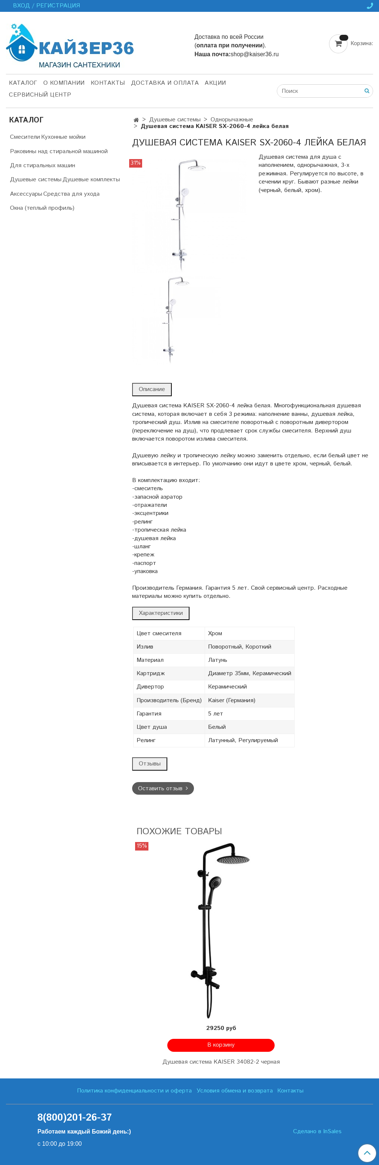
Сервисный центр (40, 95)
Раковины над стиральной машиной (59, 151)
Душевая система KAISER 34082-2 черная (221, 1062)
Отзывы (150, 764)
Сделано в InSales (317, 1132)
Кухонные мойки (63, 137)
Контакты (108, 83)
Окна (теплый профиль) (42, 208)
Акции (215, 83)
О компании (64, 83)
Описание (152, 389)
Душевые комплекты (91, 179)
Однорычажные (232, 119)
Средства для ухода (71, 194)
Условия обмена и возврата (235, 1091)
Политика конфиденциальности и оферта (134, 1091)
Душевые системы (175, 119)
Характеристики (161, 613)
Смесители (25, 137)
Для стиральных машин (42, 165)
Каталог (23, 83)
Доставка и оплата (165, 83)
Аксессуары (26, 194)
